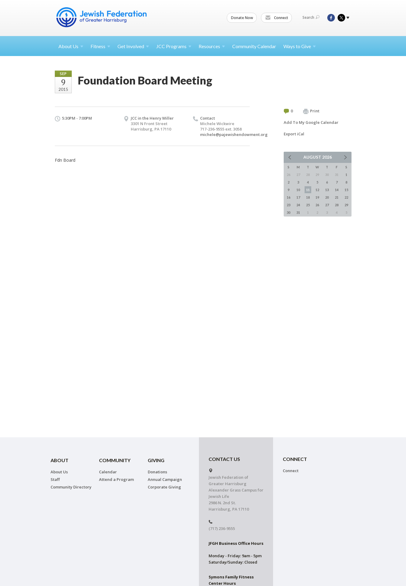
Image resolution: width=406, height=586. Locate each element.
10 (298, 190)
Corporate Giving (164, 487)
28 (336, 205)
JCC (173, 46)
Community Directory (71, 487)
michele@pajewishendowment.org (234, 134)
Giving (156, 460)
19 (317, 197)
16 (288, 197)
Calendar (108, 472)
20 (327, 197)
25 (308, 205)
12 (317, 190)
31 (298, 212)
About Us (59, 472)
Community (114, 460)
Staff (55, 479)
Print (311, 111)
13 (327, 190)
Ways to (299, 46)
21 (336, 197)
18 (308, 197)
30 (288, 212)
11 (308, 190)
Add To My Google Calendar (311, 122)
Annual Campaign (165, 479)
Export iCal (294, 134)
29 (346, 205)
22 (346, 197)
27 (327, 205)
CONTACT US (224, 459)
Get (133, 46)
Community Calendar (254, 46)
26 (317, 205)
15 (346, 190)
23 (288, 205)
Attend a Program (116, 479)
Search (310, 17)
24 (298, 205)
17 (298, 197)
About (70, 46)
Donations (157, 472)
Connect (276, 18)
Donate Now (242, 17)
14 (336, 190)
